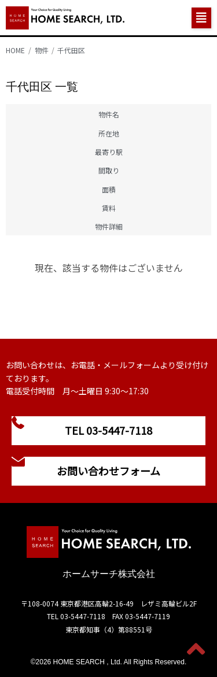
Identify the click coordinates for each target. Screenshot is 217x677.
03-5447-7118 (82, 616)
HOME (15, 50)
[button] (201, 18)
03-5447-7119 (147, 616)
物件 (42, 50)
